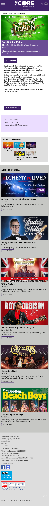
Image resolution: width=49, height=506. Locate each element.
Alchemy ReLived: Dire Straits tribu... (18, 199)
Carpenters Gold (9, 371)
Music (10, 13)
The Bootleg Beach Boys (12, 414)
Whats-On (4, 13)
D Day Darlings (8, 284)
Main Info (11, 60)
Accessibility (24, 9)
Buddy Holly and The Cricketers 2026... (19, 242)
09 (46, 4)
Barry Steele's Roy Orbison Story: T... (18, 327)
